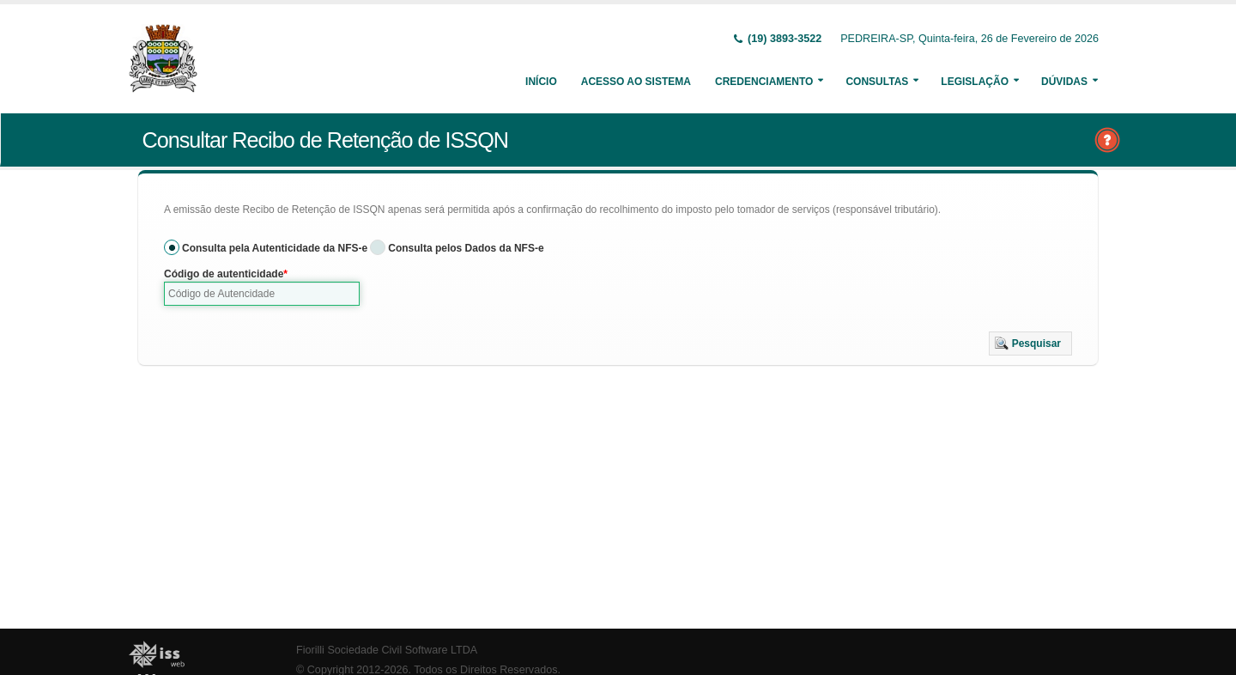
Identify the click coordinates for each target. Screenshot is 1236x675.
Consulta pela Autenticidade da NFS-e (274, 248)
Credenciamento (764, 82)
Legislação (975, 82)
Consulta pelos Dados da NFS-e (465, 248)
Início (541, 82)
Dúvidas (1064, 82)
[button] (1030, 343)
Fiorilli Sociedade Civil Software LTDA (386, 650)
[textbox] (262, 294)
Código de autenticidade (223, 274)
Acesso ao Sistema (636, 82)
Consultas (876, 82)
